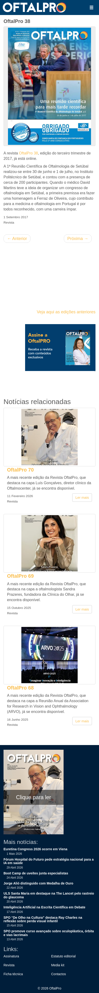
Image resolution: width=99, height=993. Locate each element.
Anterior (17, 238)
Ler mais (82, 497)
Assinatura (11, 956)
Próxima (77, 238)
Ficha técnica (13, 974)
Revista (9, 965)
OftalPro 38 (28, 153)
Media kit (57, 965)
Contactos (58, 974)
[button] (91, 7)
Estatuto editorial (63, 956)
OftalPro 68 (20, 688)
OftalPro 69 (20, 576)
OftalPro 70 (20, 470)
